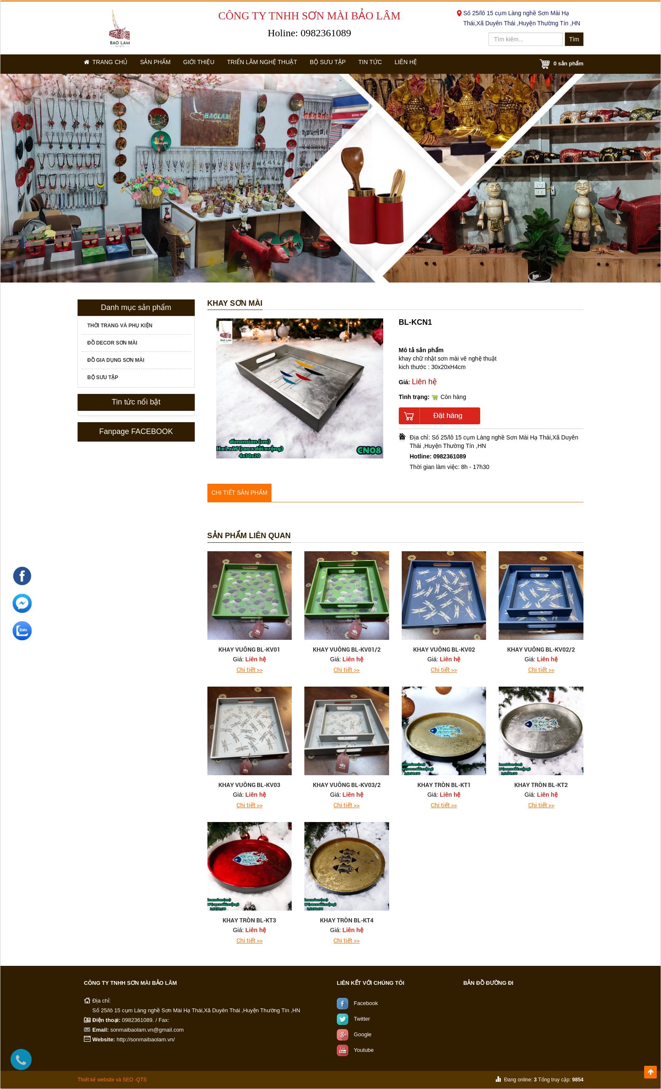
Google (362, 1034)
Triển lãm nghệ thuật (277, 64)
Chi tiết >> (249, 670)
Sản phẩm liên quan (249, 536)
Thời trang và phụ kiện (119, 326)
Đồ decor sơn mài (112, 343)
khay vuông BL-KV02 (444, 649)
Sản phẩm (163, 64)
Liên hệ (435, 64)
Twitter (362, 1019)
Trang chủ (108, 64)
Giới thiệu (210, 64)
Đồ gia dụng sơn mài (115, 360)
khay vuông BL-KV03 (249, 785)
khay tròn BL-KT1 (444, 785)
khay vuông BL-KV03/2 (347, 785)
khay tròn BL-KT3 (249, 920)
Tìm (574, 39)
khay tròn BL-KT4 (346, 920)
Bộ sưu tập (346, 64)
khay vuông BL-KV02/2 (541, 649)
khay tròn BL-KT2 (541, 785)
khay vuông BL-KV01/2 (347, 649)
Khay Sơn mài (235, 303)
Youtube (363, 1050)
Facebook (366, 1003)
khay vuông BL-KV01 (249, 649)
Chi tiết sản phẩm (240, 492)
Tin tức (395, 64)
